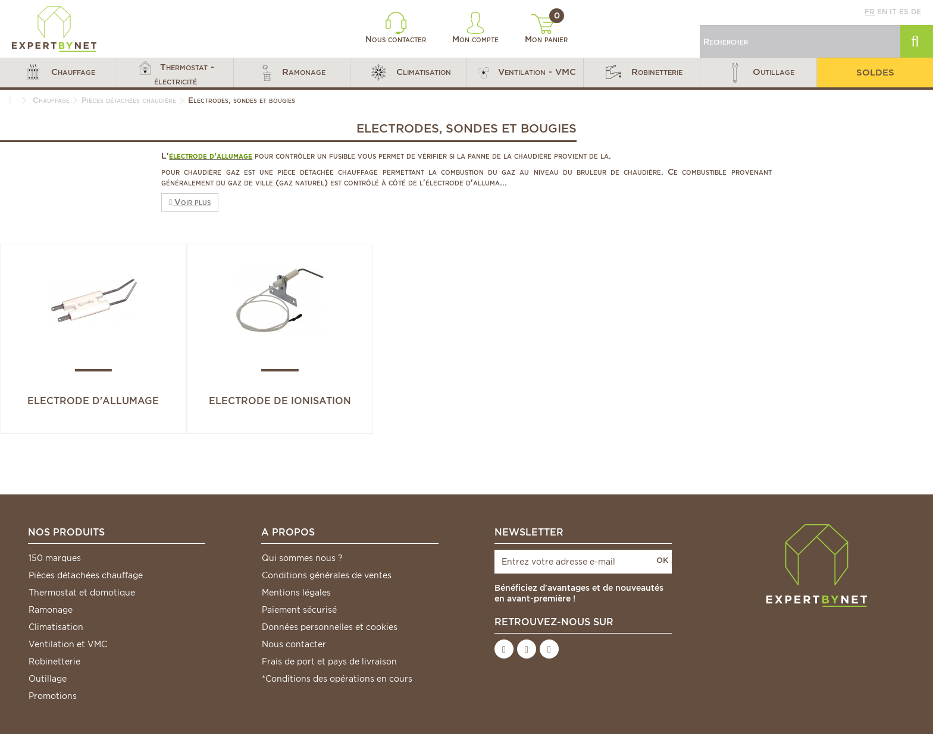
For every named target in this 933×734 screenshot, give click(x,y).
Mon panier (546, 29)
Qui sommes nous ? (302, 558)
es (904, 11)
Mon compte (475, 28)
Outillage (48, 678)
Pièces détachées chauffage (86, 575)
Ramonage (51, 610)
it (893, 11)
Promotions (53, 696)
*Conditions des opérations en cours (337, 678)
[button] (58, 72)
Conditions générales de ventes (327, 575)
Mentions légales (296, 592)
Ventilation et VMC (68, 644)
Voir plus (190, 202)
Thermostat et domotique (82, 592)
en (882, 11)
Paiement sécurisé (299, 610)
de (916, 11)
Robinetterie (54, 661)
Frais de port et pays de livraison (329, 661)
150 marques (55, 558)
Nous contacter (395, 28)
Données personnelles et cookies (329, 627)
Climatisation (56, 627)
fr (870, 11)
